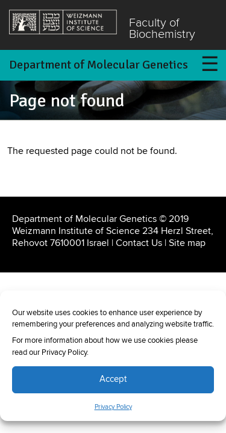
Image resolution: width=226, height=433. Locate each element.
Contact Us (139, 243)
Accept (113, 379)
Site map (187, 243)
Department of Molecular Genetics (98, 64)
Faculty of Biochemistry (162, 28)
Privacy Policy (113, 407)
